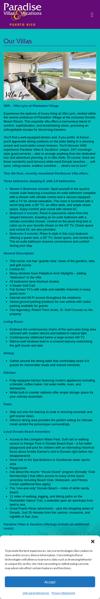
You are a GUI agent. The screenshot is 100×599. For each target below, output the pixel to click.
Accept (50, 582)
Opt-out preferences (35, 593)
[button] (92, 541)
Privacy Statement (63, 593)
